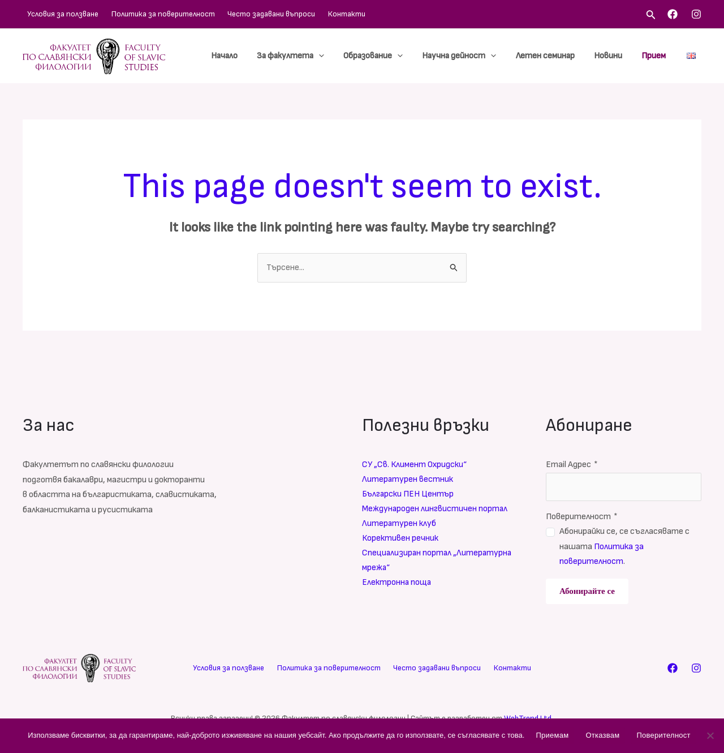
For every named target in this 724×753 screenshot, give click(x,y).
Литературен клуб (399, 524)
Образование (383, 56)
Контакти (320, 14)
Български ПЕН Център (409, 495)
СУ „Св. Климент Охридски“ (415, 465)
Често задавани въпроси (252, 14)
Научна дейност (467, 56)
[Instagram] (696, 14)
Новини (611, 55)
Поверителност (582, 516)
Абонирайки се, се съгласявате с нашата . (624, 547)
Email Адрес (572, 465)
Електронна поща (397, 584)
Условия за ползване (58, 14)
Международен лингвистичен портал (436, 509)
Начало (239, 55)
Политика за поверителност (151, 14)
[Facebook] (672, 14)
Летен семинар (551, 55)
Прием (655, 55)
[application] (331, 56)
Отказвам (602, 735)
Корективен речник (400, 539)
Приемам (552, 735)
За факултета (303, 56)
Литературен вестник (408, 479)
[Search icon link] (651, 15)
